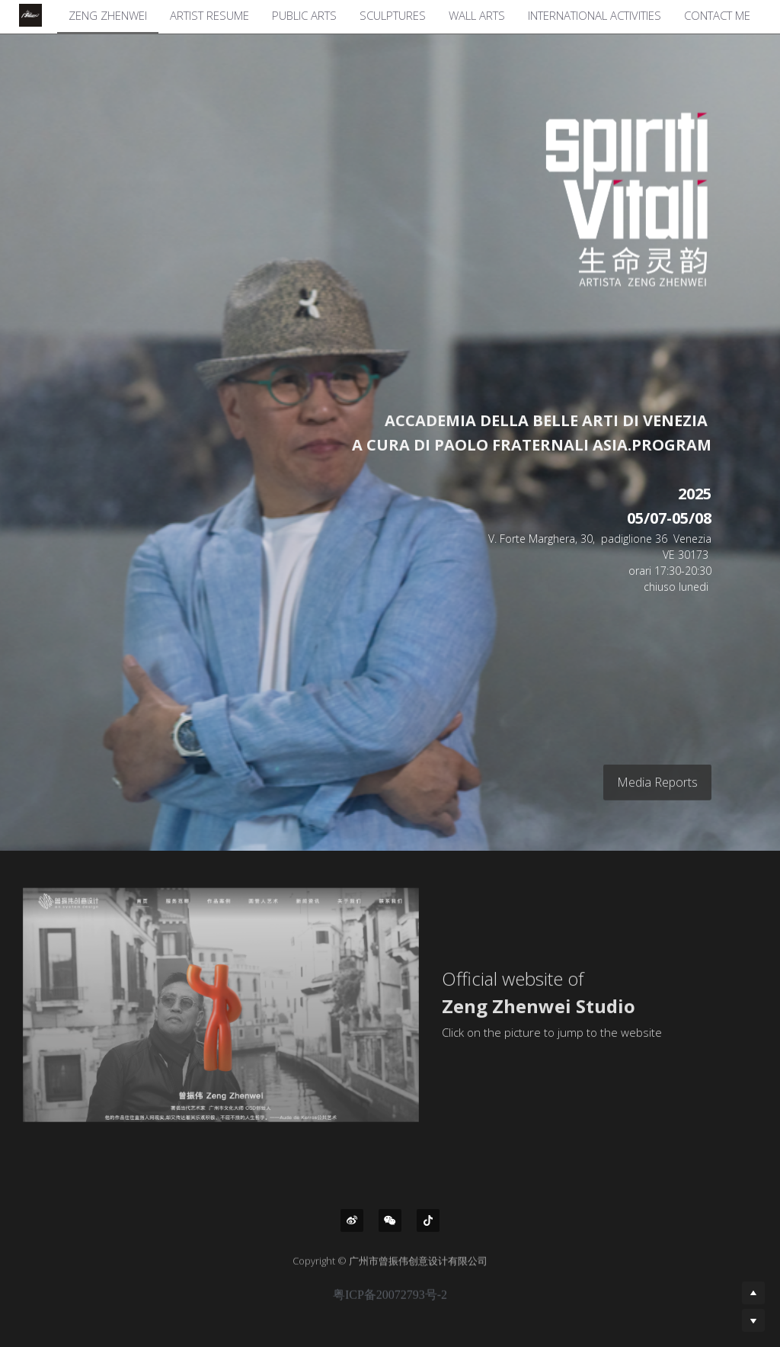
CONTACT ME (717, 15)
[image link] (586, 198)
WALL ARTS (477, 15)
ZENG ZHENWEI (108, 15)
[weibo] (351, 1220)
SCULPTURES (393, 15)
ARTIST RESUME (209, 15)
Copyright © (320, 1268)
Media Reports (657, 789)
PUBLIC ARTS (304, 15)
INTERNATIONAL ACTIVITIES (594, 15)
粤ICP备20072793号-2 (390, 1303)
